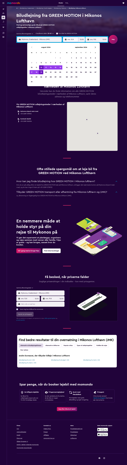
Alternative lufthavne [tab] (52, 345)
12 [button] (41, 67)
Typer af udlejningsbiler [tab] (84, 345)
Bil (17, 8)
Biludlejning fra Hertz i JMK (91, 360)
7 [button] (50, 62)
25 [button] (36, 77)
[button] (3, 3)
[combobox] (24, 34)
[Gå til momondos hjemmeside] (13, 3)
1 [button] (55, 58)
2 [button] (60, 58)
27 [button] (46, 77)
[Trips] (3, 27)
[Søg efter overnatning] (3, 13)
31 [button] (31, 82)
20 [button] (46, 72)
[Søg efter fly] (3, 9)
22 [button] (55, 72)
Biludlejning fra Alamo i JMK (27, 363)
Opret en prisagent (99, 398)
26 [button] (41, 77)
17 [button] (31, 72)
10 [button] (31, 67)
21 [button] (50, 72)
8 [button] (55, 62)
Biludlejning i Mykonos (60, 8)
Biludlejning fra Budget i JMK (60, 360)
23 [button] (60, 72)
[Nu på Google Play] (102, 429)
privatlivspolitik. (20, 320)
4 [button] (36, 62)
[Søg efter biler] (3, 17)
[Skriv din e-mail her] (42, 304)
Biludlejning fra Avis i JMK (27, 360)
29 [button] (55, 77)
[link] (28, 250)
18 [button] (36, 72)
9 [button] (60, 62)
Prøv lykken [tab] (24, 350)
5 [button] (41, 62)
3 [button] (31, 62)
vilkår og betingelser (49, 318)
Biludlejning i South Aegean (44, 8)
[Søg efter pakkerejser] (3, 22)
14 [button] (50, 67)
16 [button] (60, 67)
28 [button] (51, 77)
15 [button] (55, 67)
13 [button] (46, 67)
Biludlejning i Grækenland (27, 8)
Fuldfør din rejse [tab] (101, 345)
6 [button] (95, 58)
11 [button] (36, 67)
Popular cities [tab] (68, 345)
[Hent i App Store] (102, 434)
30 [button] (60, 77)
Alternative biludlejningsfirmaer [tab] (30, 345)
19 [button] (41, 72)
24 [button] (32, 77)
